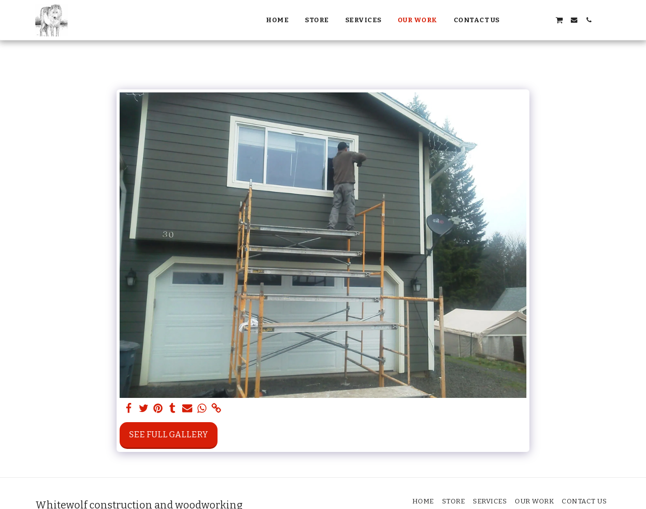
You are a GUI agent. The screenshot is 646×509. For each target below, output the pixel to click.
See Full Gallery (168, 434)
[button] (515, 20)
